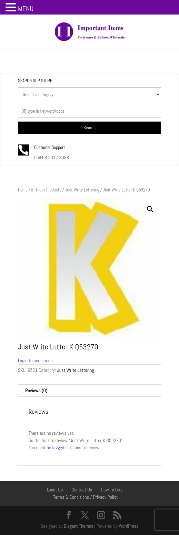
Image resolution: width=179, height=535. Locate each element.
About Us (55, 490)
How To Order (113, 490)
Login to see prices (35, 360)
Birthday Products (46, 190)
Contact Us (82, 490)
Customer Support (49, 147)
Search (89, 128)
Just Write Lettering (82, 190)
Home (23, 190)
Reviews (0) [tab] (36, 390)
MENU (25, 8)
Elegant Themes (78, 526)
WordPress (129, 526)
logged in (60, 447)
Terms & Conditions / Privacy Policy (85, 497)
